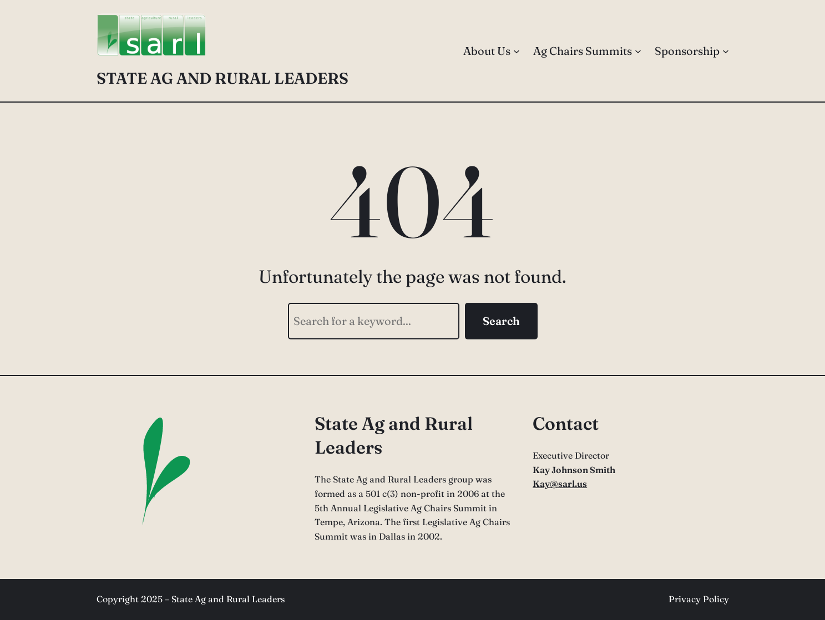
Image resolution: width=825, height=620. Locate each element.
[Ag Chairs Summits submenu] (638, 51)
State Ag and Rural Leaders (222, 78)
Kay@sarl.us (560, 483)
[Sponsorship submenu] (725, 51)
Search (501, 321)
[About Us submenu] (516, 51)
